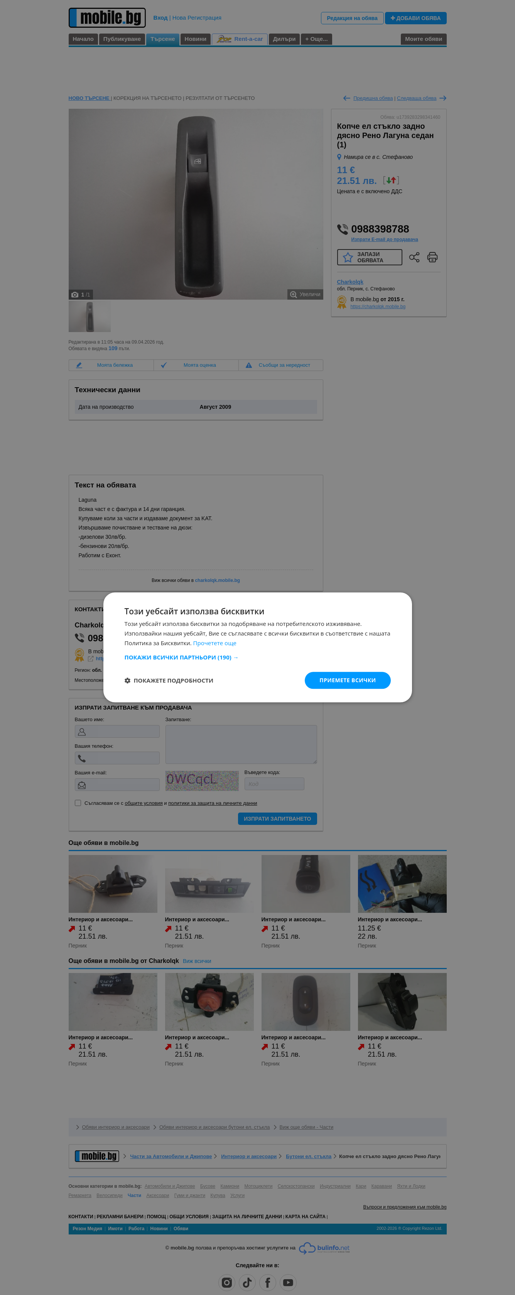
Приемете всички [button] (347, 680)
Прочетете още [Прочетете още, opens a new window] (214, 643)
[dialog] (257, 647)
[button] (258, 657)
